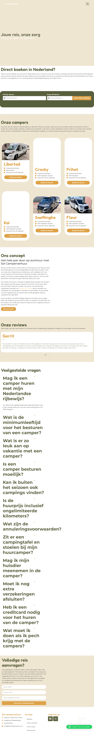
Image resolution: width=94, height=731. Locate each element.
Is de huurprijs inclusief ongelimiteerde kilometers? (23, 487)
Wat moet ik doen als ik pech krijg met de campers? (21, 617)
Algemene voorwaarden (33, 724)
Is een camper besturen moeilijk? (22, 448)
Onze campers (32, 701)
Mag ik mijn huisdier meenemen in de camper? (22, 546)
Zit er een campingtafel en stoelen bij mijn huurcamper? (21, 523)
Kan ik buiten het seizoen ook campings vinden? (23, 466)
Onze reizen (31, 705)
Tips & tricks (31, 709)
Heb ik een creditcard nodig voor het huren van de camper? (21, 593)
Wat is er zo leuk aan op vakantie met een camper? (22, 427)
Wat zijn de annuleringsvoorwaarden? (32, 505)
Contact (30, 713)
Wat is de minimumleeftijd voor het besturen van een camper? (23, 403)
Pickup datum (8, 94)
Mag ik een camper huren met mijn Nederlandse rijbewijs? (18, 367)
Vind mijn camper (82, 98)
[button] (87, 4)
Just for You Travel (25, 267)
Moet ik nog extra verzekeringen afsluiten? (19, 570)
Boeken (30, 698)
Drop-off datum (53, 94)
